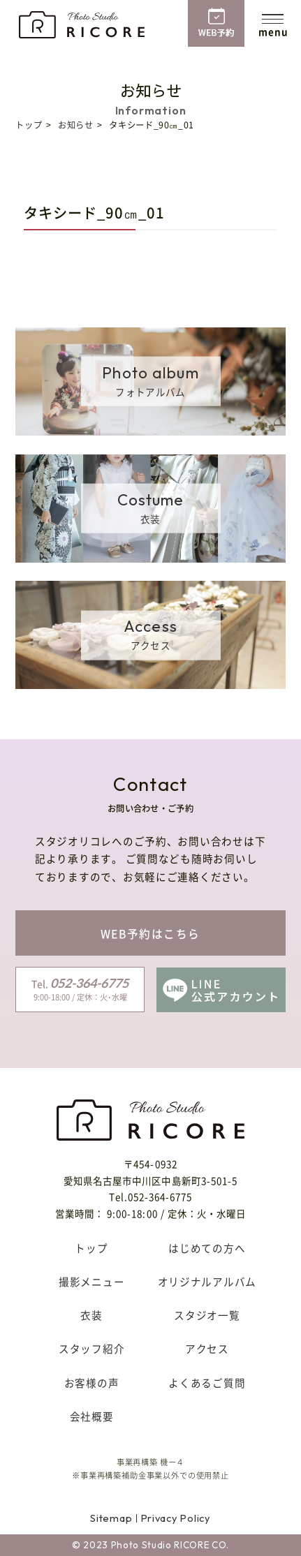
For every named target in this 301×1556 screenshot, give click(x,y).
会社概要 (92, 1416)
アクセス (207, 1348)
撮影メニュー (91, 1281)
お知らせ (75, 125)
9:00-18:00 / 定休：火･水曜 (80, 989)
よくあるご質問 (206, 1383)
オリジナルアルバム (207, 1281)
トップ (28, 125)
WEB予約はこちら (150, 934)
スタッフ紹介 (91, 1348)
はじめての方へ (206, 1248)
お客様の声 (91, 1383)
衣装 (91, 1315)
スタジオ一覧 (207, 1315)
